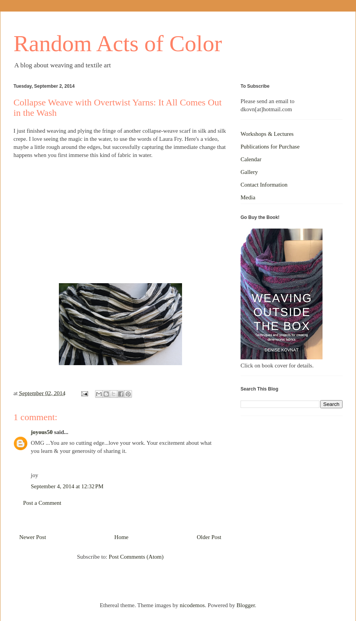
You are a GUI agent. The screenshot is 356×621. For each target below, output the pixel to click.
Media (248, 197)
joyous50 (42, 432)
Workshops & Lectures (267, 134)
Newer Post (32, 537)
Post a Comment (42, 503)
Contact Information (264, 185)
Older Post (209, 537)
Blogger (246, 605)
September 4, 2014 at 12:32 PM (67, 486)
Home (121, 537)
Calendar (251, 159)
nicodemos (192, 605)
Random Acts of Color (117, 43)
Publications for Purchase (270, 147)
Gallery (249, 172)
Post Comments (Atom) (136, 557)
